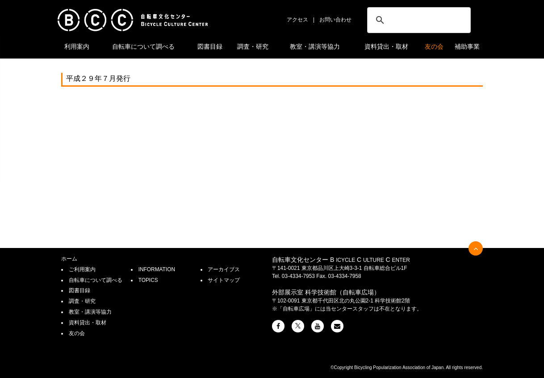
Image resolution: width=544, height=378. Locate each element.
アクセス (297, 20)
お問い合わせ (335, 20)
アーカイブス (224, 269)
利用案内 (76, 46)
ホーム (69, 259)
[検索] (418, 20)
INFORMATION (156, 269)
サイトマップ (224, 280)
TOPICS (148, 280)
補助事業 (467, 46)
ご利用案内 (82, 269)
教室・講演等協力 (315, 46)
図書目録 (209, 46)
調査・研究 (252, 46)
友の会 (434, 46)
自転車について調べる (143, 46)
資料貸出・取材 (386, 46)
